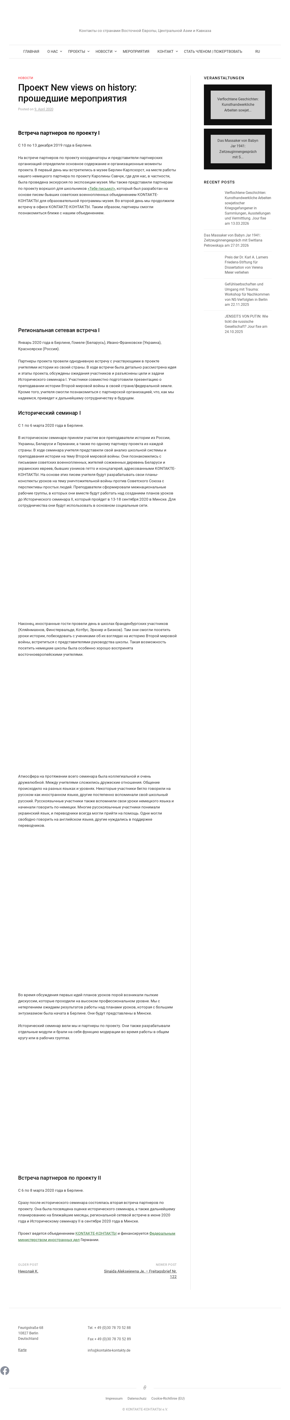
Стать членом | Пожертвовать (213, 51)
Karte (22, 1350)
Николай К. (28, 1271)
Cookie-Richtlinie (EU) (168, 1398)
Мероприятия (136, 51)
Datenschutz (137, 1398)
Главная (31, 51)
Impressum (114, 1398)
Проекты (76, 51)
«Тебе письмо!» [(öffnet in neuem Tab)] (101, 188)
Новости (104, 51)
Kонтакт (165, 51)
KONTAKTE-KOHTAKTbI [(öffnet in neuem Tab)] (96, 1233)
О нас (52, 51)
